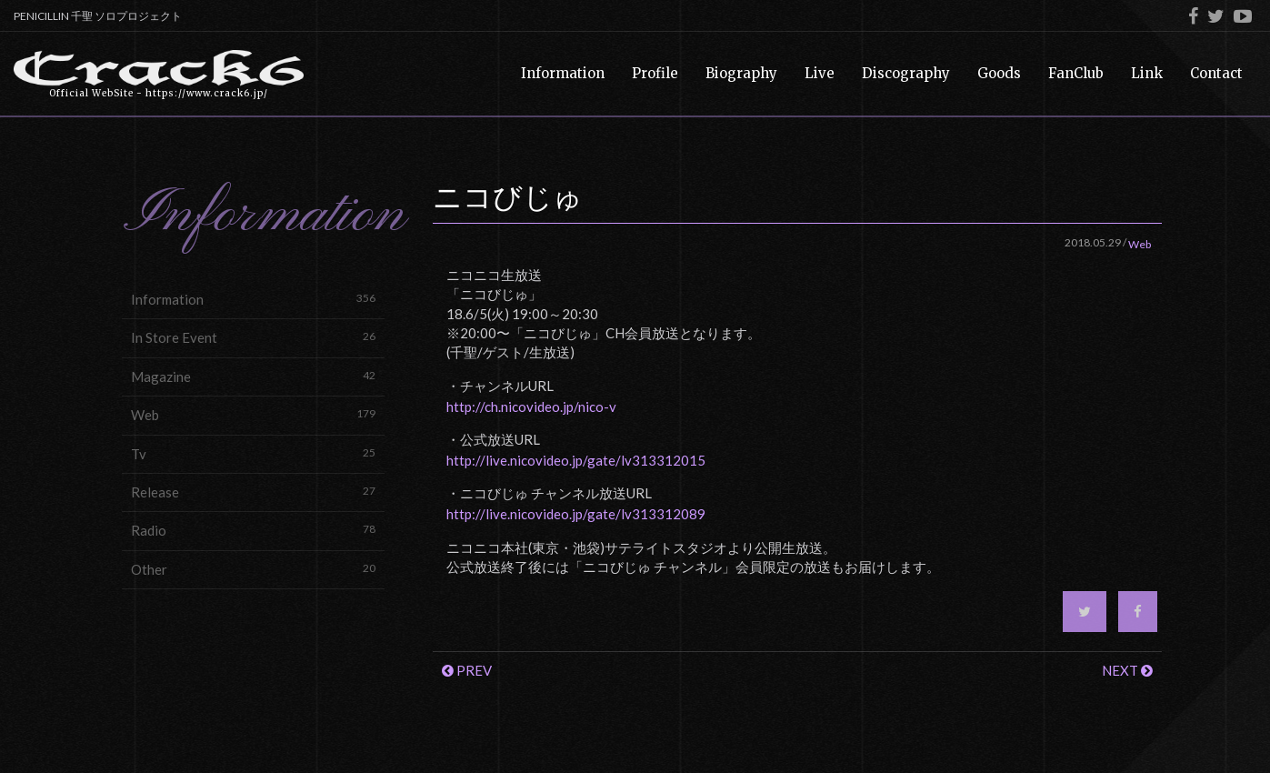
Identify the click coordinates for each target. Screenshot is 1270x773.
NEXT (1127, 670)
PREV (467, 670)
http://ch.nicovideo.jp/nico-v (531, 406)
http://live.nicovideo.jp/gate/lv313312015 (575, 460)
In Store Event (253, 337)
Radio (253, 529)
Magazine (253, 376)
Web (253, 414)
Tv (253, 453)
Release (253, 491)
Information (253, 298)
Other (253, 568)
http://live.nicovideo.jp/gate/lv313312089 (575, 514)
